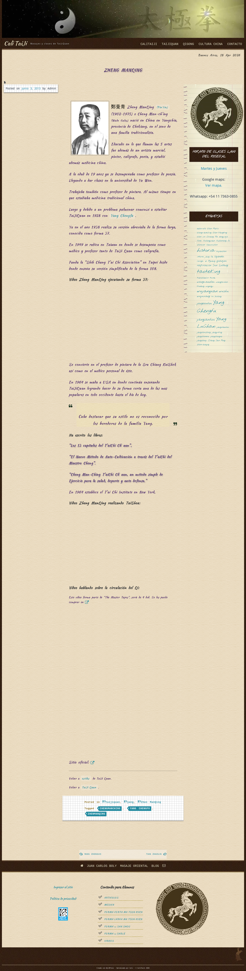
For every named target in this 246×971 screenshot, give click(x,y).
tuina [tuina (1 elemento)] (212, 278)
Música (109, 905)
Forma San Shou (117, 926)
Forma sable (114, 933)
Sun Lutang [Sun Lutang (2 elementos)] (220, 265)
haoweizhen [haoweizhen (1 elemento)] (212, 245)
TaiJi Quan (89, 787)
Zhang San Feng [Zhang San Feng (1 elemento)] (216, 340)
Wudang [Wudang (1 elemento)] (200, 286)
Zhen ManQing (151, 802)
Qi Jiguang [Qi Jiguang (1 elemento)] (210, 261)
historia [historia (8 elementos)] (206, 250)
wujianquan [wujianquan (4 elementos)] (207, 291)
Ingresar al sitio (63, 887)
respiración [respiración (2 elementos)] (204, 265)
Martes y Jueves (214, 168)
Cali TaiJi (16, 43)
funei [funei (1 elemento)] (199, 241)
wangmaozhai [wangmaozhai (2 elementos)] (206, 282)
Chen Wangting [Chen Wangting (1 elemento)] (220, 233)
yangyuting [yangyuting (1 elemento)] (217, 332)
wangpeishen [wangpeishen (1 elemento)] (222, 282)
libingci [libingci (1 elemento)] (200, 261)
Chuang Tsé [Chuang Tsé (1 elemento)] (212, 237)
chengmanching (110, 808)
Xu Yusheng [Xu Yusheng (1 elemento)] (216, 296)
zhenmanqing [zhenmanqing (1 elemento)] (203, 344)
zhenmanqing (96, 814)
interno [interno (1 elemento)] (200, 257)
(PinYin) (162, 107)
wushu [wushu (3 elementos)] (224, 291)
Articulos (111, 898)
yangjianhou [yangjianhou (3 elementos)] (206, 319)
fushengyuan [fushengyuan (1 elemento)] (209, 241)
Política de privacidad (63, 898)
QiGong (188, 44)
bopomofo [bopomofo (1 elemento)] (201, 229)
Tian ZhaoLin (154, 854)
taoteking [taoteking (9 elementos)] (208, 271)
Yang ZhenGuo (92, 854)
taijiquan (170, 44)
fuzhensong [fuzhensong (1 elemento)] (221, 241)
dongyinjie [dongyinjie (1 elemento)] (223, 237)
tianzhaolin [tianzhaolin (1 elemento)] (203, 278)
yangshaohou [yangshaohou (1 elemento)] (223, 327)
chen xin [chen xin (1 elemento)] (201, 237)
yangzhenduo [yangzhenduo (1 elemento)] (203, 336)
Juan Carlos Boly (102, 866)
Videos (109, 941)
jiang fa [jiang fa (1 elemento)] (209, 257)
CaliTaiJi (148, 44)
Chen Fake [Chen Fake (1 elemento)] (213, 229)
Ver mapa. (213, 185)
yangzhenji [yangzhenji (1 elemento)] (202, 340)
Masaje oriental (134, 866)
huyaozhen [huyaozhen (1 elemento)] (221, 251)
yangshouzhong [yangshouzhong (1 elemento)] (204, 332)
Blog (155, 866)
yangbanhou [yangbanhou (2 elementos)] (204, 303)
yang (130, 802)
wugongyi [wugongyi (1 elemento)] (210, 286)
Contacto (234, 44)
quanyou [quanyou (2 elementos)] (222, 261)
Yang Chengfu (122, 215)
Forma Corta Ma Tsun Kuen (123, 912)
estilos (85, 778)
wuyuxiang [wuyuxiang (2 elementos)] (203, 296)
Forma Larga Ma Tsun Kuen (123, 919)
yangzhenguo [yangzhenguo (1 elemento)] (216, 336)
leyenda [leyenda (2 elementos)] (219, 256)
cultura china (211, 44)
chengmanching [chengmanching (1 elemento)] (204, 233)
